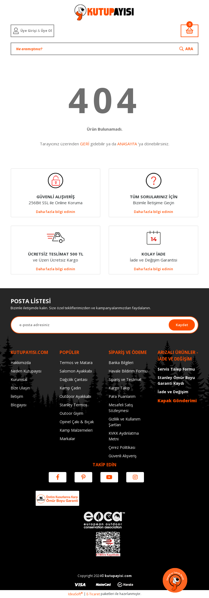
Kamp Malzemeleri (76, 430)
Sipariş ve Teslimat (125, 379)
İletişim (17, 396)
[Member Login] (32, 31)
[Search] (104, 49)
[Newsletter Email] (90, 325)
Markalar (67, 438)
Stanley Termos (73, 404)
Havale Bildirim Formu (128, 371)
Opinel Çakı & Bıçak (77, 421)
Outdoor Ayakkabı (75, 396)
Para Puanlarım (122, 396)
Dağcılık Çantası (73, 379)
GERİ (84, 143)
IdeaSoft (75, 594)
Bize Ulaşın (20, 387)
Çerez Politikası (122, 447)
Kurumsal (19, 379)
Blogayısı (18, 404)
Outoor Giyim (71, 413)
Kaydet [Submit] (182, 324)
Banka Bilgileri (121, 362)
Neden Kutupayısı (26, 371)
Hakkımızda (21, 362)
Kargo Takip (119, 387)
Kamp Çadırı (70, 387)
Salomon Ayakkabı (76, 371)
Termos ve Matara (76, 362)
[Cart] (189, 31)
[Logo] (104, 12)
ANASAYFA (127, 143)
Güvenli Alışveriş (123, 455)
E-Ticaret (93, 594)
